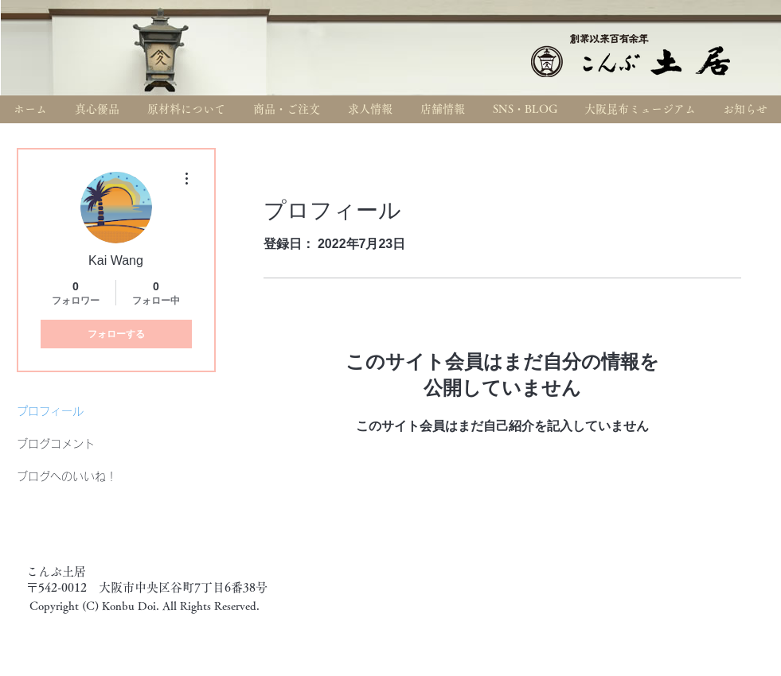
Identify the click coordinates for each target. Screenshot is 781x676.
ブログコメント (56, 443)
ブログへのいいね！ (67, 476)
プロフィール (50, 411)
